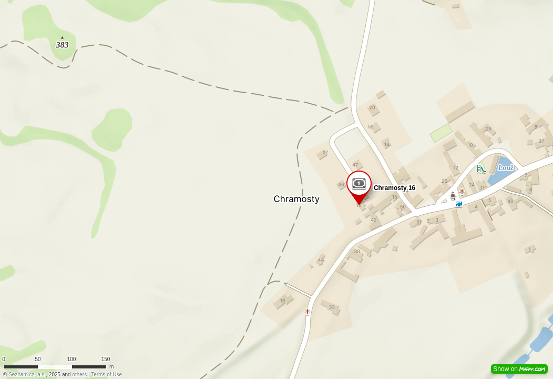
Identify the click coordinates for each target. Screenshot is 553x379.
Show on (519, 369)
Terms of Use (106, 374)
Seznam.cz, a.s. (27, 374)
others (79, 374)
